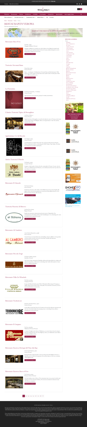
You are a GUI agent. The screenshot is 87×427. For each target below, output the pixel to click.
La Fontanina (10, 89)
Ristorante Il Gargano (13, 324)
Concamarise (69, 55)
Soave (67, 93)
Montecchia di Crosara (71, 72)
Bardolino (68, 42)
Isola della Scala (69, 62)
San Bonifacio (69, 84)
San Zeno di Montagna (71, 90)
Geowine (51, 17)
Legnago (68, 67)
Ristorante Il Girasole (13, 183)
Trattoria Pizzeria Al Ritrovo (15, 207)
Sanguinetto (69, 91)
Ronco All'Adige (69, 82)
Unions (21, 14)
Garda (67, 61)
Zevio (67, 100)
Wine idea (53, 1)
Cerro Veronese (69, 52)
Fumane (68, 59)
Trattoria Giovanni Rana (14, 65)
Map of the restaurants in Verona (49, 31)
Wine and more (8, 17)
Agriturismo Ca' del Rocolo (15, 136)
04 (30, 396)
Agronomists (59, 14)
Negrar (67, 75)
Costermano (69, 56)
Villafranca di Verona (70, 98)
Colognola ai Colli (70, 54)
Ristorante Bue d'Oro (13, 42)
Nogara (67, 77)
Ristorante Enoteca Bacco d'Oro (16, 371)
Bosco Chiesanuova (70, 43)
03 (28, 396)
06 (35, 396)
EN (81, 9)
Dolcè (67, 58)
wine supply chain (69, 14)
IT (78, 9)
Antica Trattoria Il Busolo (14, 159)
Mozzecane (68, 74)
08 (40, 396)
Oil (47, 17)
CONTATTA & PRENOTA (30, 54)
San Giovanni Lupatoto (71, 85)
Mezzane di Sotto (70, 69)
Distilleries (28, 14)
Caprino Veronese (70, 46)
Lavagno (68, 64)
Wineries (6, 14)
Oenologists (43, 14)
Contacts (6, 4)
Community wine (30, 17)
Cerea (67, 51)
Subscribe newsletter (14, 4)
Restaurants (14, 14)
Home (5, 20)
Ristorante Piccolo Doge (14, 254)
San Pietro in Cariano (71, 88)
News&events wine (19, 17)
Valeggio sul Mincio (70, 95)
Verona (67, 97)
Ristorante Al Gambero (13, 230)
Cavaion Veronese (70, 49)
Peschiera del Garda (70, 81)
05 (33, 396)
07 (38, 396)
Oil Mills (35, 14)
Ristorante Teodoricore (13, 301)
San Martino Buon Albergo (72, 87)
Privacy (51, 405)
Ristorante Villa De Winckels (15, 277)
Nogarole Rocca (69, 78)
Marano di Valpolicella (71, 68)
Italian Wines (40, 17)
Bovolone (68, 45)
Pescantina (68, 80)
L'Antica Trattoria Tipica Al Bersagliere (19, 112)
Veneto (15, 20)
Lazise (67, 65)
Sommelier (51, 14)
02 (26, 396)
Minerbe (68, 71)
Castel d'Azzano (69, 48)
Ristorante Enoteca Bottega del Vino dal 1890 (21, 348)
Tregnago (68, 94)
